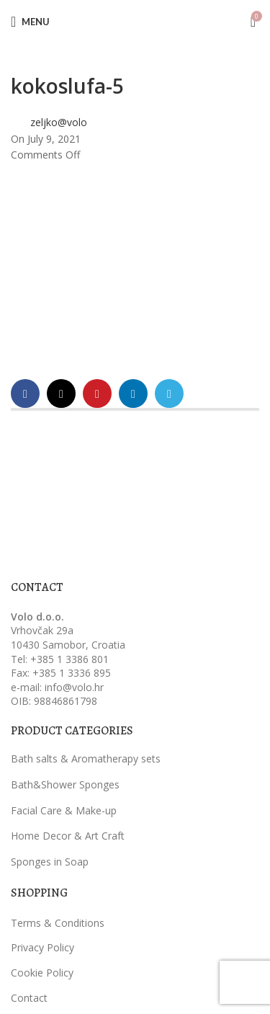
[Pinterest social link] (97, 393)
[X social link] (61, 393)
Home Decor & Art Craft (68, 835)
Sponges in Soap (50, 861)
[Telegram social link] (169, 393)
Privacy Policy (42, 947)
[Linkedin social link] (133, 393)
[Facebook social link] (25, 393)
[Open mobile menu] (30, 21)
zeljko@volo (58, 122)
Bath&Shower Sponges (65, 784)
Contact (29, 998)
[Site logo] (135, 20)
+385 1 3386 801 (69, 659)
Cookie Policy (42, 972)
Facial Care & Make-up (64, 810)
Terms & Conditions (57, 923)
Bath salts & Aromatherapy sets (86, 758)
